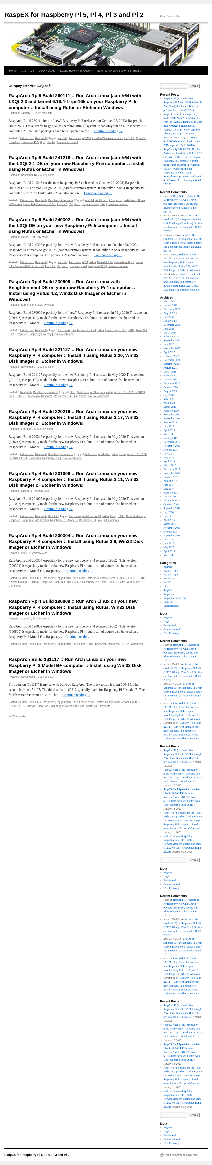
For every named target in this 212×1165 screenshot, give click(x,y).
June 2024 (169, 328)
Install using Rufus (116, 330)
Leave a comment (67, 142)
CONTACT (27, 70)
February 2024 (171, 336)
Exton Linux (27, 138)
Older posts (17, 716)
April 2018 (169, 461)
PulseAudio (33, 396)
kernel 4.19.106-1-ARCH (123, 578)
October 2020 (171, 387)
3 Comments (102, 705)
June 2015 (169, 543)
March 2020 (170, 406)
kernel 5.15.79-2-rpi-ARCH (129, 392)
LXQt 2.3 (129, 138)
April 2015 (169, 551)
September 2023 (172, 340)
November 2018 (172, 445)
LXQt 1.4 (50, 266)
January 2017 (170, 496)
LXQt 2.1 (62, 204)
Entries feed (170, 625)
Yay (49, 334)
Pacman (34, 581)
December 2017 (172, 469)
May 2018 (169, 457)
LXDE (131, 330)
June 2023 (169, 344)
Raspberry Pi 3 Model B (64, 520)
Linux (38, 578)
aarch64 (62, 138)
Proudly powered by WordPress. (181, 1154)
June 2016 (169, 516)
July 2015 (169, 539)
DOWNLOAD (47, 70)
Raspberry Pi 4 (78, 266)
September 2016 (172, 508)
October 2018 (171, 449)
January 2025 (170, 320)
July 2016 (169, 512)
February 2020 (171, 410)
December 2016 (172, 500)
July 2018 (169, 453)
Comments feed (172, 629)
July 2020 (169, 395)
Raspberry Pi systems (60, 200)
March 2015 (170, 555)
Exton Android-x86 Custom (76, 70)
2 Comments (111, 520)
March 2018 (170, 465)
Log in (167, 621)
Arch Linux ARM (91, 516)
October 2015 (171, 531)
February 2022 (171, 356)
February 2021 (171, 375)
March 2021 (170, 371)
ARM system (97, 392)
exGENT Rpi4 (171, 570)
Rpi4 (103, 581)
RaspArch (41, 138)
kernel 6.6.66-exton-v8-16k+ (39, 204)
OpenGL (141, 138)
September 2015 (172, 535)
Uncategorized (171, 605)
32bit (72, 392)
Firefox (100, 702)
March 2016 (170, 523)
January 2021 (170, 379)
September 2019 (172, 418)
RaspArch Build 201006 (35, 520)
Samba (51, 142)
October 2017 (171, 477)
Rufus (111, 581)
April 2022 (169, 352)
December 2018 (172, 441)
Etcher (83, 702)
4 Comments (101, 396)
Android (168, 566)
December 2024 (172, 324)
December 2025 (172, 309)
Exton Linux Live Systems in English (120, 70)
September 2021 (172, 363)
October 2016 (171, 504)
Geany (108, 702)
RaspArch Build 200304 (67, 581)
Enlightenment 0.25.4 (83, 330)
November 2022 (172, 348)
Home (13, 70)
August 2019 (170, 422)
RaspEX (53, 516)
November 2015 (172, 527)
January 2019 (170, 438)
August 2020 (170, 391)
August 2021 (170, 367)
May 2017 (169, 488)
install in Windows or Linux (107, 138)
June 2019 (169, 426)
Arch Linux (75, 138)
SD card (120, 581)
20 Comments (135, 643)
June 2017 (169, 484)
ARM (112, 200)
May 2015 (169, 547)
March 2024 (170, 332)
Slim (102, 204)
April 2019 (169, 430)
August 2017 (170, 480)
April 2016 (169, 519)
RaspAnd (168, 590)
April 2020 (169, 402)
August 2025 (170, 313)
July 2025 (169, 317)
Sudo (81, 705)
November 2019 (172, 414)
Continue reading (108, 131)
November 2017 (172, 473)
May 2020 (169, 398)
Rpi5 (42, 142)
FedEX (167, 582)
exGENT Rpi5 (171, 574)
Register (168, 617)
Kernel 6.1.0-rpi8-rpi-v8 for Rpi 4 (115, 262)
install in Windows (97, 578)
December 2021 (172, 359)
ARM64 (86, 138)
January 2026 (170, 305)
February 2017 (171, 492)
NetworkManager (136, 516)
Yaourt (82, 396)
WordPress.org (171, 633)
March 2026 (170, 301)
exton (48, 112)
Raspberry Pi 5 (30, 142)
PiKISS (21, 396)
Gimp (122, 454)
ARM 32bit (104, 454)
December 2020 (172, 383)
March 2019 (170, 434)
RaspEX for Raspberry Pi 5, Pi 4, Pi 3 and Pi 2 (74, 14)
